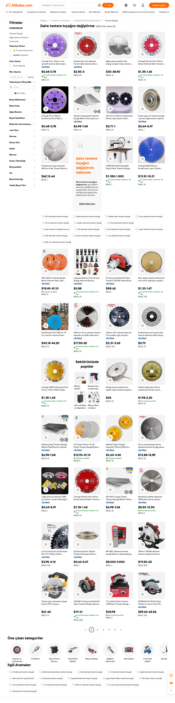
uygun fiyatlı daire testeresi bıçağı (118, 678)
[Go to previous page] (85, 629)
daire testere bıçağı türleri (21, 678)
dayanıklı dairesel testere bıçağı (82, 678)
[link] (171, 675)
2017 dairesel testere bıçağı (55, 216)
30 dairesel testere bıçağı (87, 229)
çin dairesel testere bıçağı (118, 236)
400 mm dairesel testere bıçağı (56, 242)
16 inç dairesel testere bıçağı (149, 216)
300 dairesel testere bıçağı (54, 236)
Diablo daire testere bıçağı (118, 216)
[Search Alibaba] (68, 5)
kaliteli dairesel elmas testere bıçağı (55, 672)
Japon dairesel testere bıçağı (148, 229)
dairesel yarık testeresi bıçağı (23, 691)
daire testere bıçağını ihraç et (56, 229)
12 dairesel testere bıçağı (119, 672)
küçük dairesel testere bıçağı (150, 672)
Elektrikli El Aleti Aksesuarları (87, 20)
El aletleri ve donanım (60, 20)
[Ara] (108, 5)
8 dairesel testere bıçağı (51, 678)
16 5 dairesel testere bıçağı (54, 685)
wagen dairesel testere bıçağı (88, 223)
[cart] (135, 6)
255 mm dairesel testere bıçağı (86, 685)
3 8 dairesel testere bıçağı (21, 672)
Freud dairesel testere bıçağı (120, 223)
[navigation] (22, 325)
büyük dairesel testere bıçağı (86, 216)
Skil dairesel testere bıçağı (90, 672)
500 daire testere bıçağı (150, 678)
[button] (99, 5)
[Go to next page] (120, 629)
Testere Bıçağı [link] (111, 20)
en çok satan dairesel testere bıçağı (122, 685)
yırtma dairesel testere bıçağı (86, 236)
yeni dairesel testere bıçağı (117, 229)
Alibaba (43, 20)
